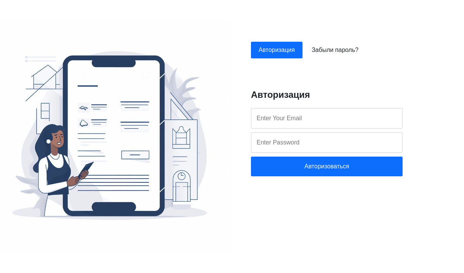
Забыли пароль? (335, 50)
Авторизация (277, 50)
